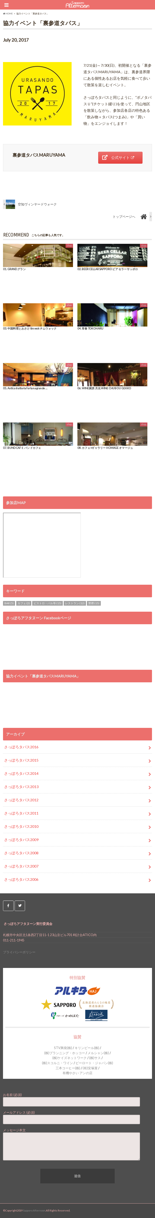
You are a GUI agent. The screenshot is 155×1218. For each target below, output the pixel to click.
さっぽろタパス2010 (21, 826)
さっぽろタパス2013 (21, 786)
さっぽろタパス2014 (21, 773)
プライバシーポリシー (19, 952)
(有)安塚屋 (90, 1068)
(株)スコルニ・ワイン (57, 1063)
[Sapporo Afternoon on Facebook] (8, 906)
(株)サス (95, 1058)
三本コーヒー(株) (68, 1068)
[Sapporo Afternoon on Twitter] (20, 906)
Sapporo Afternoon (34, 1210)
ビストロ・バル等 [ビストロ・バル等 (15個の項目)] (47, 603)
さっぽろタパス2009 (21, 839)
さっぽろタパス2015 (21, 760)
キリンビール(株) (87, 1048)
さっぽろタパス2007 (21, 866)
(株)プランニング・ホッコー (64, 1053)
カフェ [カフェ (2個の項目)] (24, 603)
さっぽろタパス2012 (21, 800)
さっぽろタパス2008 (21, 853)
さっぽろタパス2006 (21, 879)
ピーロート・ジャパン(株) (94, 1063)
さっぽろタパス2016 (21, 747)
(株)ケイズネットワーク (69, 1058)
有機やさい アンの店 (77, 1073)
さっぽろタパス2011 (21, 813)
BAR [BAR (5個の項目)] (9, 603)
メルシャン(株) (98, 1053)
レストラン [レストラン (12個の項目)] (75, 603)
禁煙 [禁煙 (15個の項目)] (93, 603)
